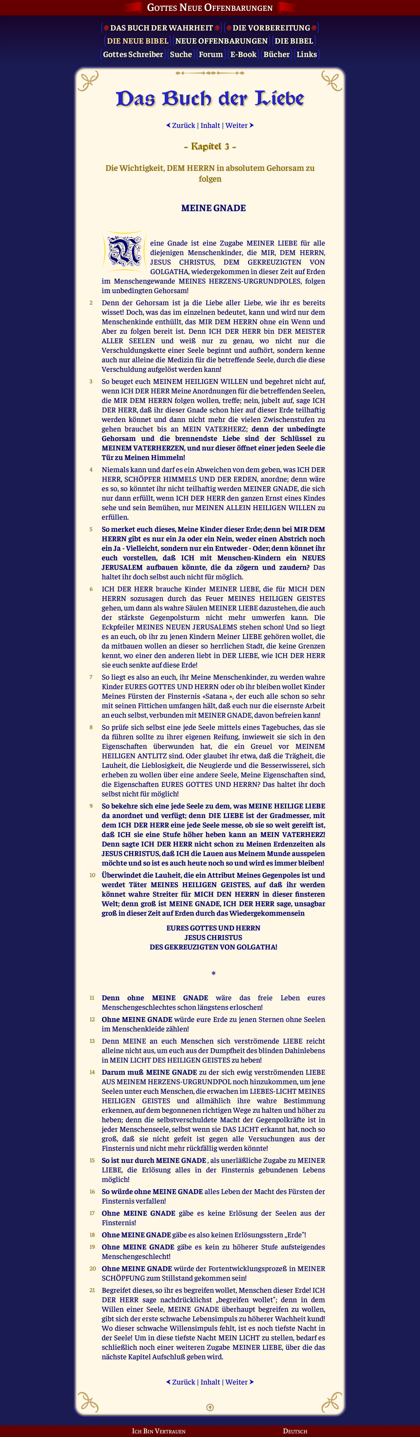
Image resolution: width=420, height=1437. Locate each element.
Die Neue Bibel (138, 40)
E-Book (243, 54)
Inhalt (210, 125)
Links (307, 54)
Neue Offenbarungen (221, 40)
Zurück (180, 125)
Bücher (276, 54)
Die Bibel (294, 40)
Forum (211, 54)
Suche (181, 54)
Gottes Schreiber (133, 54)
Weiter (239, 125)
